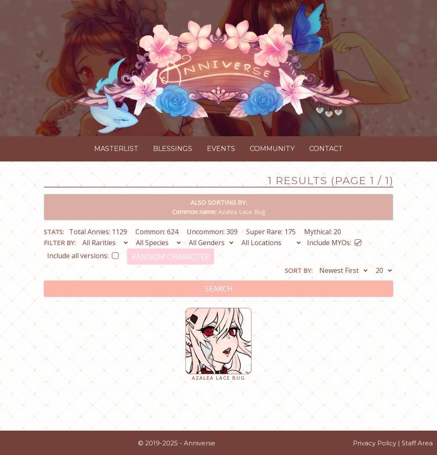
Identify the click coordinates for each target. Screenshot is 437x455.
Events (221, 149)
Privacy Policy (374, 443)
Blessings (172, 149)
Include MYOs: (334, 241)
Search (219, 288)
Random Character (170, 256)
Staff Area (417, 443)
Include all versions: (83, 254)
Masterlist (116, 149)
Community (272, 149)
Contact (326, 149)
